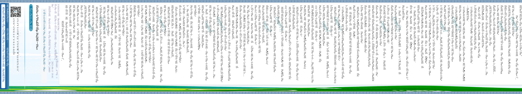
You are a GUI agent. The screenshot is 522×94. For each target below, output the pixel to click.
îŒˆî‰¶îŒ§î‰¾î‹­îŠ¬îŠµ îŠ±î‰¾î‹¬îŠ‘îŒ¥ (7, 14)
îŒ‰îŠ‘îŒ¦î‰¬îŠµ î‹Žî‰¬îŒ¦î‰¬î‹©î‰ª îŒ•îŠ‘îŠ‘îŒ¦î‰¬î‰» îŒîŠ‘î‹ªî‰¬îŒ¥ (7, 57)
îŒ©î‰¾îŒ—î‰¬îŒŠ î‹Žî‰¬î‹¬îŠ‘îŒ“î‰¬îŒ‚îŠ (7, 35)
